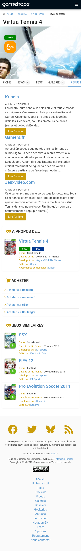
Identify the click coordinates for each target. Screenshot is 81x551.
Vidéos (40, 496)
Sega (33, 264)
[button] (76, 4)
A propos (40, 531)
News (23, 82)
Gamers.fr (15, 137)
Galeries (40, 501)
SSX (23, 334)
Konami (40, 401)
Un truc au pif (40, 483)
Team (40, 527)
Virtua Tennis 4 (38, 14)
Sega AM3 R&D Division (49, 260)
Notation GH (41, 522)
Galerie (56, 82)
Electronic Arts (38, 353)
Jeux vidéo (40, 518)
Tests (40, 487)
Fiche (7, 82)
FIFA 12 (26, 360)
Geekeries (40, 509)
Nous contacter (40, 540)
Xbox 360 (22, 14)
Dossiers (40, 505)
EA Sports (41, 349)
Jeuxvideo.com (20, 182)
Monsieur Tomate (64, 459)
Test (39, 82)
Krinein (12, 96)
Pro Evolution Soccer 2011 (44, 386)
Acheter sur (18, 290)
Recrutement (40, 535)
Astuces (40, 514)
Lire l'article (15, 131)
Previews (40, 492)
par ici (53, 453)
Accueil (40, 479)
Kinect (51, 267)
